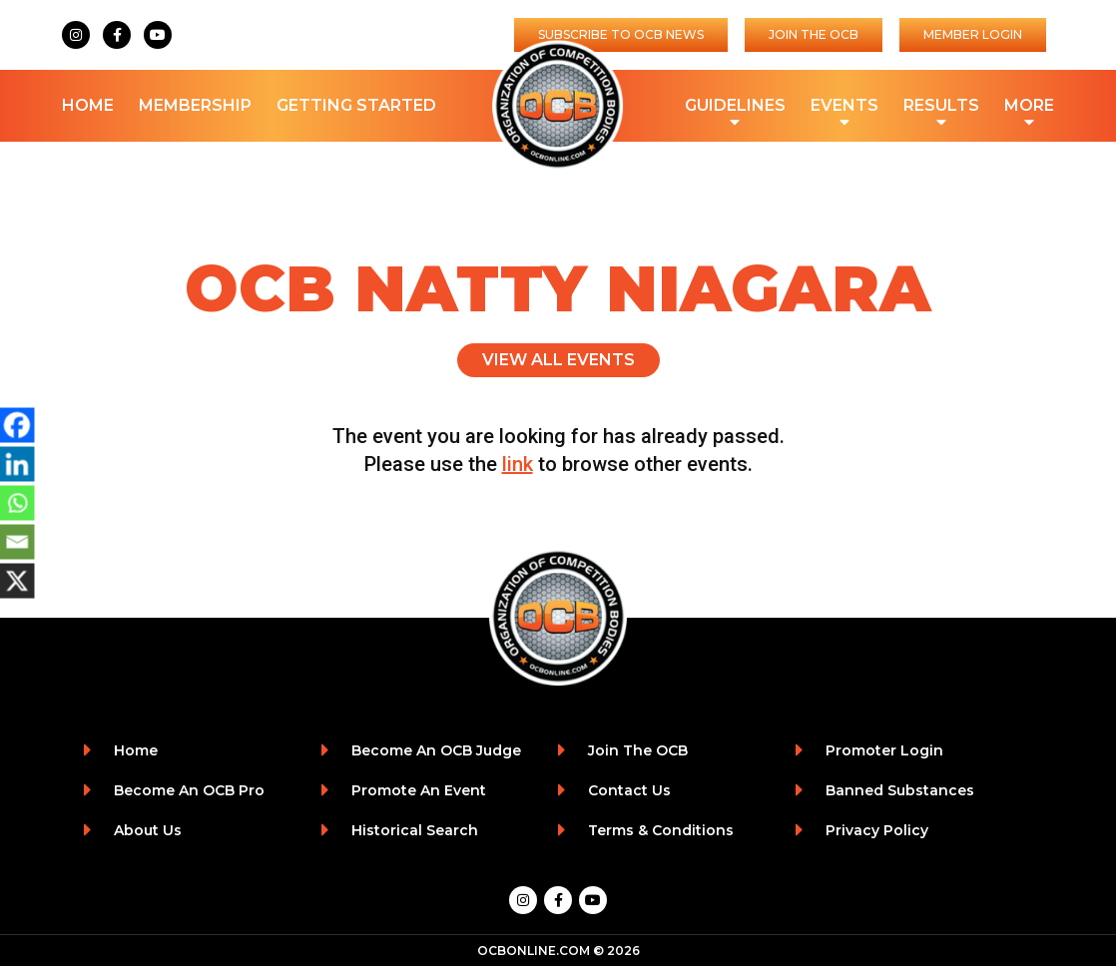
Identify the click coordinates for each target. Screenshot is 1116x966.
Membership (195, 105)
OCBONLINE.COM (533, 950)
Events (844, 107)
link (517, 464)
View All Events (558, 359)
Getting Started (356, 105)
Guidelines (735, 107)
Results (941, 107)
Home (88, 105)
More (1029, 107)
